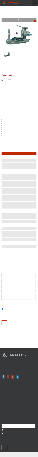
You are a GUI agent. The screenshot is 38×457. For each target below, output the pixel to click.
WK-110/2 (10, 11)
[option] (19, 35)
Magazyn (19, 398)
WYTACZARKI (4, 11)
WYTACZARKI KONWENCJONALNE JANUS (7, 11)
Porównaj (3, 80)
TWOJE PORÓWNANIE (27, 20)
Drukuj (10, 80)
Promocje (19, 396)
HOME (2, 11)
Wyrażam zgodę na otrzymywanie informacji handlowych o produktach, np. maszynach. (2, 309)
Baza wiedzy (19, 409)
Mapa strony (19, 415)
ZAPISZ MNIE (5, 447)
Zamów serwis (19, 406)
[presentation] (17, 315)
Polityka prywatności (19, 412)
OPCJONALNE (8, 114)
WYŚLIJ (5, 323)
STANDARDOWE (4, 114)
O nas (19, 401)
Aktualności (19, 404)
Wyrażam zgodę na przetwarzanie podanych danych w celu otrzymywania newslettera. (2, 305)
